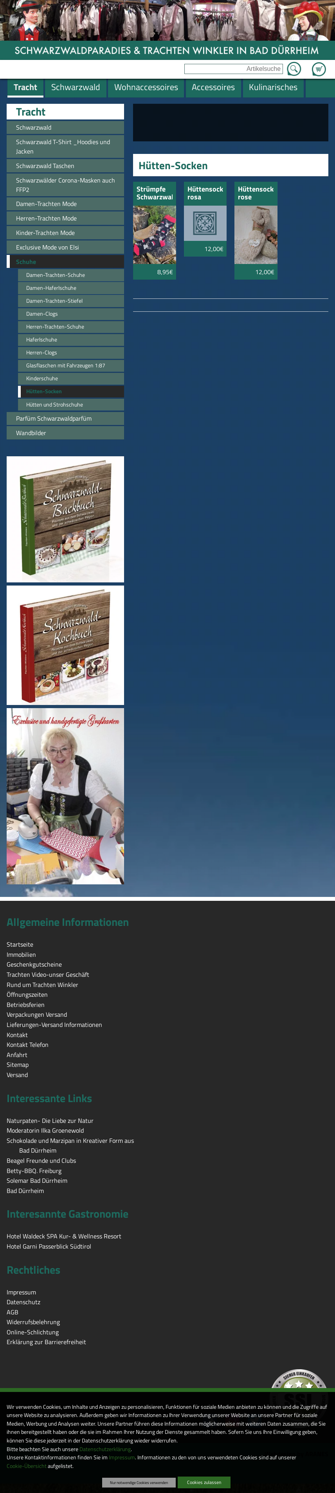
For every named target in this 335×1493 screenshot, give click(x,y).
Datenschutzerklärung (105, 1449)
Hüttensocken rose (256, 193)
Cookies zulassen (204, 1482)
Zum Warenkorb (319, 64)
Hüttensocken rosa (205, 193)
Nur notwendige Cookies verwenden (139, 1482)
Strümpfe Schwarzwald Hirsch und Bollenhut (155, 193)
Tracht (30, 111)
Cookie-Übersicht (27, 1466)
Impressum (122, 1457)
